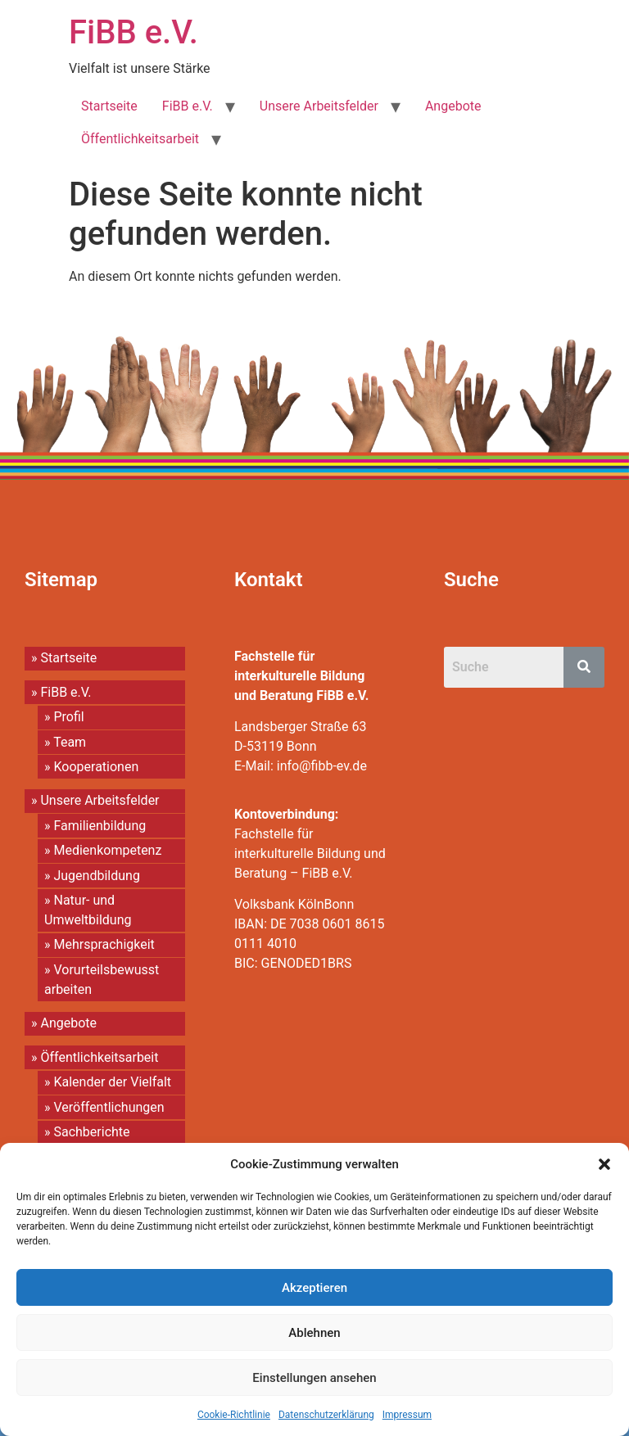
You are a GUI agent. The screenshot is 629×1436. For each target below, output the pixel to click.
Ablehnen (314, 1332)
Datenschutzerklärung (326, 1414)
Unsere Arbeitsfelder (319, 106)
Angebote (453, 106)
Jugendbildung (96, 875)
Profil (68, 717)
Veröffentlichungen (108, 1107)
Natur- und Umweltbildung (87, 910)
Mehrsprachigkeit (103, 944)
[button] (604, 1164)
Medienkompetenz (107, 850)
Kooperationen (95, 766)
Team (69, 742)
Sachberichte (91, 1132)
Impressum (407, 1414)
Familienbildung (99, 825)
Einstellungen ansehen (314, 1378)
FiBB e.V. (133, 32)
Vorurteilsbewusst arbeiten (101, 979)
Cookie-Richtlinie (233, 1414)
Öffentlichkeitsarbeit (140, 139)
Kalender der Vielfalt (112, 1082)
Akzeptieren (314, 1287)
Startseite (109, 106)
